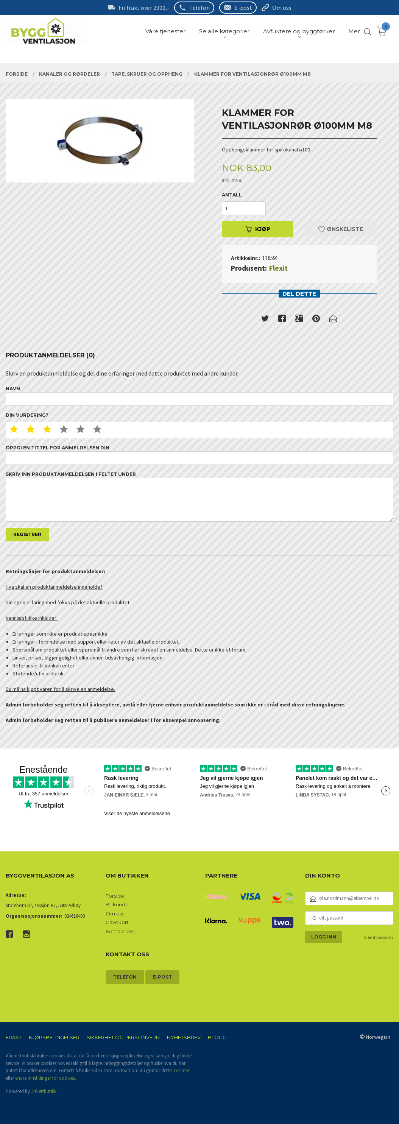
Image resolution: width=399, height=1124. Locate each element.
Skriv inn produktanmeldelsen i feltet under (199, 496)
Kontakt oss (120, 931)
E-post (243, 7)
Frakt (14, 1037)
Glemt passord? (378, 937)
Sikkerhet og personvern (123, 1037)
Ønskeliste (340, 229)
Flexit (278, 268)
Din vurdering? (27, 415)
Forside (115, 896)
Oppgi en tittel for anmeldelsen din (199, 455)
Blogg (217, 1037)
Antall (232, 195)
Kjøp (257, 229)
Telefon (199, 7)
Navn (199, 396)
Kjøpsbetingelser (54, 1037)
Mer (354, 31)
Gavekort (117, 922)
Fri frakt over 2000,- (143, 7)
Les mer (181, 1070)
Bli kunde (117, 904)
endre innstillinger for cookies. (45, 1078)
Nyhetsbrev (184, 1037)
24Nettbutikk (43, 1091)
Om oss (281, 7)
